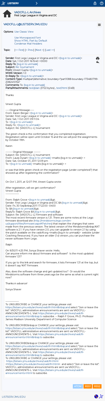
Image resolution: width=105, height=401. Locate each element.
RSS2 (97, 386)
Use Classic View (24, 31)
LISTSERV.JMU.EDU (14, 396)
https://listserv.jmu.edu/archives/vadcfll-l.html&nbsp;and (38, 307)
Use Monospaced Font (27, 37)
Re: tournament (25, 67)
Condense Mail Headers (28, 43)
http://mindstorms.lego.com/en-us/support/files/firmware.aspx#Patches (39, 222)
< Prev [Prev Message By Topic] (29, 49)
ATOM (78, 386)
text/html (61, 88)
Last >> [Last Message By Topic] (50, 49)
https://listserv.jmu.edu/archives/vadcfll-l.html (32, 361)
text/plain (34, 88)
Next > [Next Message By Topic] (39, 49)
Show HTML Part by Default (30, 40)
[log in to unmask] (70, 58)
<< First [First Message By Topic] (19, 49)
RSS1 (88, 386)
